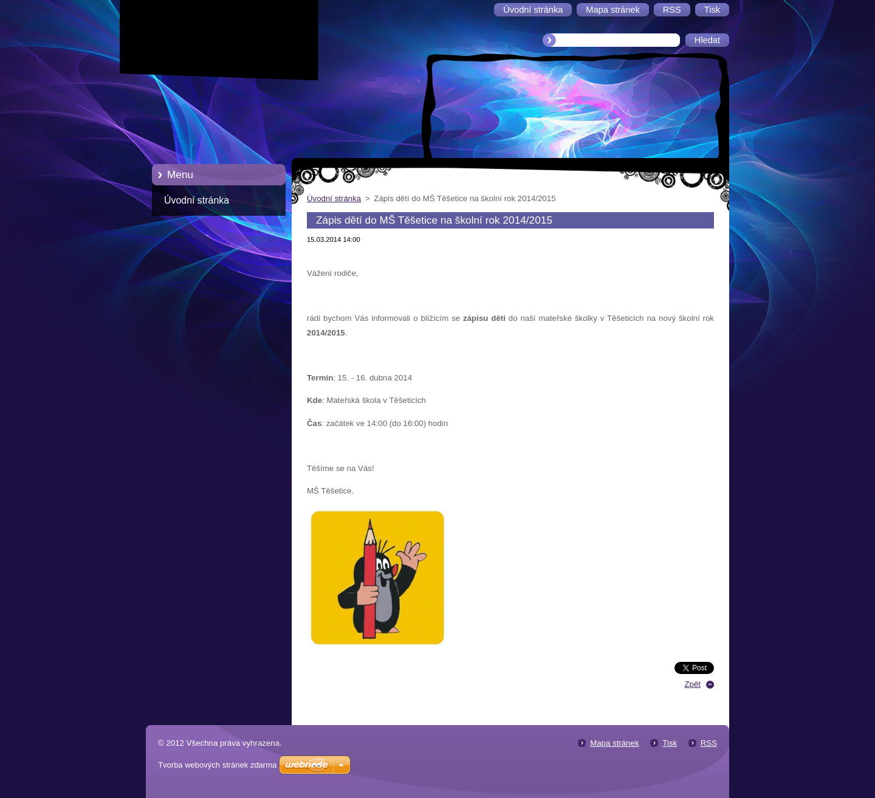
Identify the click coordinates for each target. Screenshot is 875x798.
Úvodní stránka (196, 200)
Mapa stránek (614, 743)
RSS (709, 743)
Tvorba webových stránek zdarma (217, 764)
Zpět (692, 684)
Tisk (669, 743)
